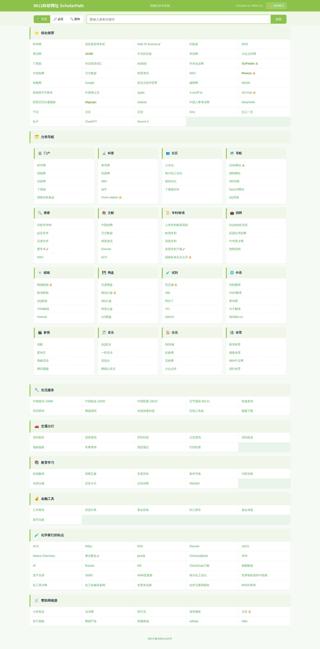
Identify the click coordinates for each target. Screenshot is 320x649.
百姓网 (169, 360)
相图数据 (247, 565)
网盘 (111, 272)
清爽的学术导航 (160, 5)
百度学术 (43, 241)
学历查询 (38, 410)
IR (34, 565)
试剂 (175, 272)
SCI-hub (247, 92)
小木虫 (169, 165)
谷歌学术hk (44, 225)
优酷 (40, 344)
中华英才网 (236, 241)
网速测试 (91, 410)
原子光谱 (38, 575)
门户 (47, 153)
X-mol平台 (196, 92)
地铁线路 (38, 447)
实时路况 (247, 437)
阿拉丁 (169, 301)
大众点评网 (249, 53)
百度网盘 (107, 284)
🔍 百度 (42, 19)
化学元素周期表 (199, 585)
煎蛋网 (105, 173)
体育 (239, 332)
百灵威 (169, 284)
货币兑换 (38, 519)
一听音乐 (107, 352)
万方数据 (91, 73)
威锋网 (193, 82)
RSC (140, 546)
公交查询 (195, 437)
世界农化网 (144, 585)
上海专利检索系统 (176, 225)
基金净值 (247, 510)
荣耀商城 (143, 621)
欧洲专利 (171, 233)
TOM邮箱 (43, 309)
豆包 (140, 112)
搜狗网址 (235, 173)
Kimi (192, 112)
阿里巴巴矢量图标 (44, 102)
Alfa (167, 292)
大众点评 (171, 368)
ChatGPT (91, 121)
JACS (245, 546)
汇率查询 (38, 510)
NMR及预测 (144, 575)
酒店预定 (143, 447)
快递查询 (247, 401)
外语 (239, 272)
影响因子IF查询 (42, 92)
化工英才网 (40, 585)
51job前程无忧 (238, 225)
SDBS (89, 575)
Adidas (193, 621)
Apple (141, 92)
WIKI (192, 73)
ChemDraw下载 (199, 565)
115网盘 (106, 316)
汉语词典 (143, 483)
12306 (89, 53)
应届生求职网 (237, 233)
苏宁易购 (38, 621)
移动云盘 (107, 292)
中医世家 (247, 473)
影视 (47, 332)
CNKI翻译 (235, 292)
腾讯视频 (43, 368)
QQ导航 (234, 197)
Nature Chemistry (44, 555)
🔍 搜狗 (75, 19)
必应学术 (43, 233)
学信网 (193, 53)
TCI (167, 309)
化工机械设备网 (95, 585)
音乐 (111, 332)
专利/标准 (178, 212)
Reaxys (247, 73)
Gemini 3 (143, 121)
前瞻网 (37, 82)
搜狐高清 (43, 360)
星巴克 (141, 611)
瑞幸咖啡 (195, 611)
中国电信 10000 (95, 401)
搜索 (279, 19)
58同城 (169, 344)
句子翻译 (235, 309)
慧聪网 (41, 173)
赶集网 (169, 352)
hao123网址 (236, 189)
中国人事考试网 (199, 102)
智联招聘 (235, 249)
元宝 (88, 112)
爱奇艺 (41, 352)
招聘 (239, 212)
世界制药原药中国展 (254, 575)
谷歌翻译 (235, 284)
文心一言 (247, 112)
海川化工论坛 (173, 173)
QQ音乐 (106, 344)
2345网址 (235, 165)
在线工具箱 (196, 410)
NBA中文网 (236, 360)
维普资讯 (143, 73)
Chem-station (109, 197)
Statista (142, 102)
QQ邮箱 (42, 301)
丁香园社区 (172, 189)
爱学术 (41, 249)
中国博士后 (92, 92)
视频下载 (247, 410)
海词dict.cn (236, 316)
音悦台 (105, 360)
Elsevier (106, 249)
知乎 (104, 189)
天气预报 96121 (199, 401)
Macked (194, 483)
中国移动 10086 (43, 401)
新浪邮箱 (43, 292)
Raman (89, 565)
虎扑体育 (235, 368)
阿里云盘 (107, 309)
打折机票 (195, 447)
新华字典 (195, 473)
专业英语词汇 (93, 63)
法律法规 (38, 483)
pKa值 (141, 555)
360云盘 (106, 301)
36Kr (104, 181)
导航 (239, 153)
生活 (175, 332)
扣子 (36, 121)
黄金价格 (143, 510)
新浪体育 (235, 344)
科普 (111, 153)
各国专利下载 (173, 249)
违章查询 (91, 437)
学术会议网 (196, 63)
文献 (111, 212)
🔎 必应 (58, 19)
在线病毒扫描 (145, 410)
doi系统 (142, 63)
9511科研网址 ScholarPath (58, 5)
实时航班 (38, 437)
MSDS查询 (249, 585)
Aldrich (169, 316)
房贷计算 (91, 510)
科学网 (37, 44)
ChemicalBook (198, 555)
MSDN (246, 82)
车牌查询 (91, 447)
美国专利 (171, 241)
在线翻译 (38, 473)
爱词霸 (233, 301)
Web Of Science (147, 44)
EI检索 (193, 44)
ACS (104, 257)
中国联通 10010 (147, 401)
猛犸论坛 (171, 181)
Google (89, 82)
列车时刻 (143, 437)
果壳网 (37, 53)
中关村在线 (144, 53)
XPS (244, 555)
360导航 (234, 181)
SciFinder (248, 63)
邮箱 (47, 272)
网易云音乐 (108, 368)
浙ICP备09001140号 (160, 638)
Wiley (88, 546)
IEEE (245, 44)
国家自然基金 (45, 197)
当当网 (89, 611)
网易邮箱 (43, 284)
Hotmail (42, 316)
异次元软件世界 (147, 82)
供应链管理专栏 (95, 44)
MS (139, 565)
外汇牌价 (195, 510)
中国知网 (38, 73)
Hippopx (91, 102)
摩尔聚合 (91, 555)
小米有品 (38, 611)
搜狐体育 (235, 352)
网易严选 (91, 621)
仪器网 (41, 181)
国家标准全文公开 (176, 257)
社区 (175, 153)
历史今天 (91, 483)
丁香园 (37, 63)
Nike (244, 621)
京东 (244, 611)
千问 (36, 112)
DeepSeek (248, 102)
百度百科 (143, 473)
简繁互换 (91, 473)
